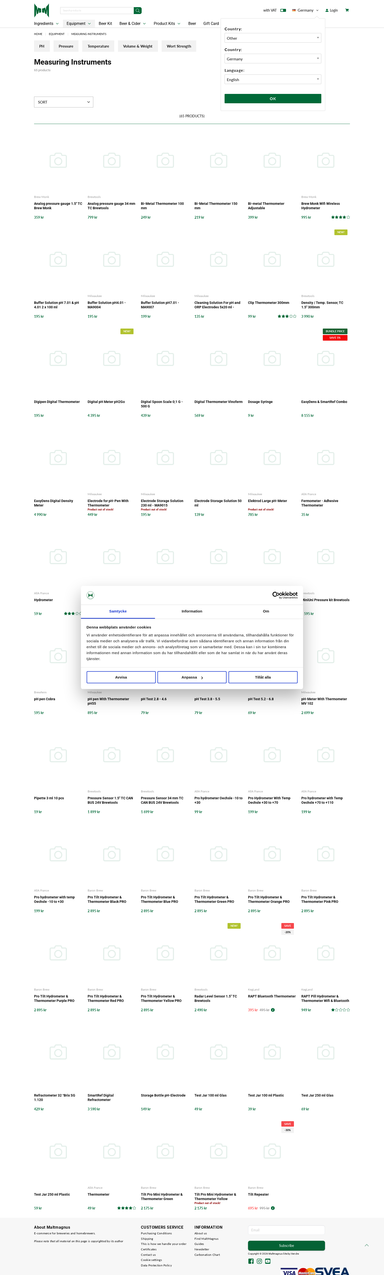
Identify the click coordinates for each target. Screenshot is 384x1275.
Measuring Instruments (88, 33)
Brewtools (94, 197)
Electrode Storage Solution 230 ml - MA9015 (162, 503)
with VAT (274, 11)
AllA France (308, 494)
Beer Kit (105, 23)
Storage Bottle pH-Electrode (163, 1096)
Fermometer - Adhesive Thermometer (319, 503)
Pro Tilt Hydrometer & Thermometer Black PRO (107, 899)
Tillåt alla (263, 677)
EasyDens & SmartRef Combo (324, 402)
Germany (305, 10)
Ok (273, 98)
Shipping (147, 1239)
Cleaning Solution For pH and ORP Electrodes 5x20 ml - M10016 (217, 305)
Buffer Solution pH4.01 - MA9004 (107, 305)
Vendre (295, 1254)
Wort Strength (207, 47)
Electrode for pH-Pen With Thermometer (108, 503)
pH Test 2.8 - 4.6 (154, 699)
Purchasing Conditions (156, 1234)
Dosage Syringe (260, 402)
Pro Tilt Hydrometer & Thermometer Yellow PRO (161, 999)
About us (200, 1234)
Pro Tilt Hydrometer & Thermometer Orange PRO (269, 899)
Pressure (74, 47)
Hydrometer (43, 600)
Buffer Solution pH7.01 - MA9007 (160, 305)
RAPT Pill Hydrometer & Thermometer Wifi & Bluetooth (325, 999)
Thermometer (98, 1195)
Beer (192, 23)
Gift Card (211, 23)
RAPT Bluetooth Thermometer (272, 996)
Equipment (79, 23)
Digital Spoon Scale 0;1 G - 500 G (162, 404)
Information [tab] (192, 611)
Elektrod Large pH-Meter (267, 501)
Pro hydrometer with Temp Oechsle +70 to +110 (322, 800)
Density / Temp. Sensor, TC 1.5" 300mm (322, 305)
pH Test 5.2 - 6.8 (261, 699)
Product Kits (167, 23)
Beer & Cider (133, 23)
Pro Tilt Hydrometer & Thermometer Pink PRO (319, 899)
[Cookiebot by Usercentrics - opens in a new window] (276, 595)
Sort (64, 102)
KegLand (253, 990)
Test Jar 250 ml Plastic (52, 1195)
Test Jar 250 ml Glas (317, 1096)
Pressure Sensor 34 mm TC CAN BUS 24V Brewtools (162, 800)
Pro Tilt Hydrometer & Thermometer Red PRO (106, 999)
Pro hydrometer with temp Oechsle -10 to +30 (54, 899)
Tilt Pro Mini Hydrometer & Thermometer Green (162, 1197)
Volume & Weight (159, 47)
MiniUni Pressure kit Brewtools (325, 600)
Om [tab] (266, 611)
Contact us (148, 1255)
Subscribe (286, 1246)
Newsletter (201, 1249)
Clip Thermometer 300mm (268, 303)
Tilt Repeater (258, 1195)
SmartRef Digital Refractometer (101, 1098)
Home (38, 33)
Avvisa (121, 677)
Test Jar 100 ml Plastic (266, 1096)
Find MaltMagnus (206, 1239)
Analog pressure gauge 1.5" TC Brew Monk (58, 206)
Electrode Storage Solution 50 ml (218, 503)
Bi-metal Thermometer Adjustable (266, 206)
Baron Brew (95, 890)
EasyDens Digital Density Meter (53, 503)
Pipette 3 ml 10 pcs (49, 798)
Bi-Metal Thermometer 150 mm (215, 206)
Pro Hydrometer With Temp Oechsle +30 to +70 (269, 800)
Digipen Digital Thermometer (57, 402)
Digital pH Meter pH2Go (106, 402)
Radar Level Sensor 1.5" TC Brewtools (215, 999)
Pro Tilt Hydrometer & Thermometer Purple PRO (54, 999)
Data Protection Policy (156, 1265)
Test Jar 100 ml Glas (210, 1096)
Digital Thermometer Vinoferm (218, 402)
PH (44, 47)
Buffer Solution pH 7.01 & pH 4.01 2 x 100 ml (56, 305)
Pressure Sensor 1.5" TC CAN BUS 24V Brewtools (110, 800)
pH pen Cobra (44, 699)
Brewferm (40, 692)
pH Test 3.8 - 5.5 (207, 699)
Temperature (112, 47)
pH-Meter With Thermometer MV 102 (324, 701)
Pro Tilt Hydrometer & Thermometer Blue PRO (159, 899)
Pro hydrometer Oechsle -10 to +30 (218, 800)
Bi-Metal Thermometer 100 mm (162, 206)
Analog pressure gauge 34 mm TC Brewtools (111, 206)
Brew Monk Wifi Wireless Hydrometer (320, 206)
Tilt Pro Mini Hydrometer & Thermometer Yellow (215, 1197)
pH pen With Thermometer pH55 (108, 701)
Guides (199, 1244)
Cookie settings (151, 1260)
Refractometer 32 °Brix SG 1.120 (54, 1098)
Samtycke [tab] (118, 611)
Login (332, 10)
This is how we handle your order (163, 1244)
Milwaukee (95, 296)
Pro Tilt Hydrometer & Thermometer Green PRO (214, 899)
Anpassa (192, 677)
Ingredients (47, 23)
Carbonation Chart (207, 1255)
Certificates (148, 1249)
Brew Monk (41, 197)
